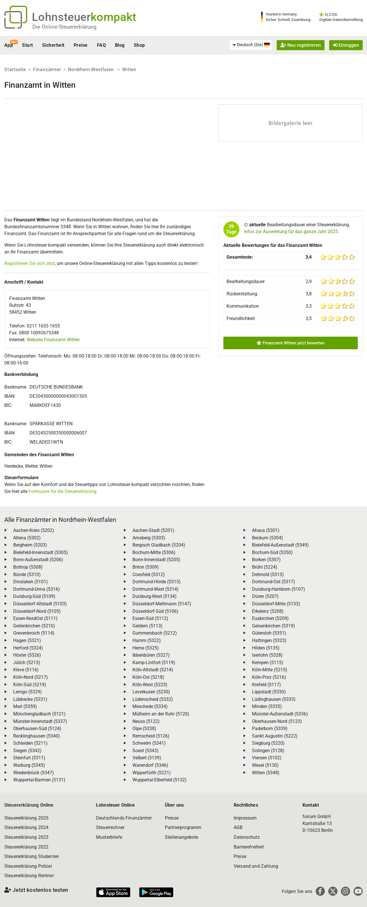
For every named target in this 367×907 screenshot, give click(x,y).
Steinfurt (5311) (29, 757)
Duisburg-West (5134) (154, 596)
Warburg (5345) (29, 765)
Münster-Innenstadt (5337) (40, 721)
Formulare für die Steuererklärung (62, 491)
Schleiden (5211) (30, 743)
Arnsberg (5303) (148, 538)
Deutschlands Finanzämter (124, 818)
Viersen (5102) (267, 757)
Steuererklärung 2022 (26, 847)
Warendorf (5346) (150, 765)
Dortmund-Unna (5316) (36, 589)
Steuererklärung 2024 (26, 827)
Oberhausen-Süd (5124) (37, 728)
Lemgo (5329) (27, 692)
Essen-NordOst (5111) (35, 618)
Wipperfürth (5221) (151, 772)
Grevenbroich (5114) (33, 633)
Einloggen (346, 45)
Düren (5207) (265, 596)
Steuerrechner (110, 827)
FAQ (101, 45)
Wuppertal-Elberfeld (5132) (159, 780)
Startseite (15, 69)
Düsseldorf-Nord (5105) (37, 611)
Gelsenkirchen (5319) (273, 626)
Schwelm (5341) (149, 743)
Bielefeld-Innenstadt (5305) (40, 552)
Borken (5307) (266, 559)
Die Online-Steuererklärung (64, 27)
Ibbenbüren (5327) (151, 655)
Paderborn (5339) (270, 728)
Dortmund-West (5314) (155, 589)
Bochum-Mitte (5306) (153, 552)
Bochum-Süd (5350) (272, 552)
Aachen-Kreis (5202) (33, 530)
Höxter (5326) (27, 655)
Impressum (245, 818)
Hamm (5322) (146, 640)
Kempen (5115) (267, 662)
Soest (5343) (145, 750)
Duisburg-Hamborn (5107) (278, 589)
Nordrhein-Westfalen (91, 69)
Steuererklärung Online (29, 805)
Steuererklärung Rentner (29, 875)
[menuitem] (251, 45)
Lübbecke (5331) (30, 699)
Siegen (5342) (27, 750)
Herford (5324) (28, 648)
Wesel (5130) (265, 765)
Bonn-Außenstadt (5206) (38, 559)
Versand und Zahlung (256, 866)
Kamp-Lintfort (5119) (153, 662)
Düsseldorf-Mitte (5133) (276, 603)
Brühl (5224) (264, 567)
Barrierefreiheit (249, 847)
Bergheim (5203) (30, 545)
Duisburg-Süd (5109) (34, 596)
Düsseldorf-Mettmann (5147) (161, 603)
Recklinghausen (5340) (36, 736)
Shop (139, 45)
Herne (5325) (145, 648)
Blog (120, 45)
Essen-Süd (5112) (150, 618)
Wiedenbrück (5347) (33, 772)
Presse (172, 818)
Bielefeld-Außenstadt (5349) (280, 545)
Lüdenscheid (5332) (152, 699)
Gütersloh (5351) (269, 633)
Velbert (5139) (146, 757)
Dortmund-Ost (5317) (273, 581)
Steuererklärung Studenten (31, 856)
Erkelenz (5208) (268, 611)
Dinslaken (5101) (30, 581)
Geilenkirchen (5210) (34, 626)
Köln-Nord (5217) (30, 677)
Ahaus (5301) (266, 530)
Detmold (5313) (268, 574)
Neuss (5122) (146, 721)
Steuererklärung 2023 (26, 837)
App (8, 45)
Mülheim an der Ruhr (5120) (160, 714)
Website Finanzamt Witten (53, 339)
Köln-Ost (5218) (148, 677)
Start (27, 45)
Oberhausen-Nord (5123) (277, 721)
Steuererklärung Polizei (28, 866)
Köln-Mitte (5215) (269, 669)
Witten (129, 69)
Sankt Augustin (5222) (275, 736)
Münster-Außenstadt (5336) (280, 714)
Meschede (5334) (150, 706)
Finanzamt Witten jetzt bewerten (291, 343)
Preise (81, 45)
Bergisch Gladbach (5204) (158, 545)
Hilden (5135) (266, 648)
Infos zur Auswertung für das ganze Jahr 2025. (291, 231)
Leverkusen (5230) (151, 692)
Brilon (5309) (145, 567)
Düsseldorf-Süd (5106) (155, 611)
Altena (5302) (27, 538)
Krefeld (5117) (266, 684)
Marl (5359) (25, 706)
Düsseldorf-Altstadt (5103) (40, 603)
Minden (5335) (267, 706)
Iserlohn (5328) (267, 655)
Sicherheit (53, 45)
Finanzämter (47, 69)
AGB (238, 827)
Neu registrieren (300, 45)
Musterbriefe (109, 837)
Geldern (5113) (147, 626)
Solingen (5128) (268, 750)
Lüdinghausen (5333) (274, 699)
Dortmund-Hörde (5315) (156, 581)
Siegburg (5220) (268, 743)
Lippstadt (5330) (269, 692)
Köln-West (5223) (149, 684)
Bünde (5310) (27, 574)
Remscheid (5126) (150, 736)
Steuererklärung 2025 (26, 818)
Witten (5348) (266, 772)
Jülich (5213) (26, 662)
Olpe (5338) (144, 728)
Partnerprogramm (183, 827)
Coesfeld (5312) (148, 574)
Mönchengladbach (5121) (39, 714)
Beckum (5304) (267, 538)
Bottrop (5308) (28, 567)
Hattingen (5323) (269, 640)
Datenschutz (247, 837)
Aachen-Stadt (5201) (153, 530)
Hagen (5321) (27, 640)
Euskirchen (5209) (270, 618)
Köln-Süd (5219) (29, 684)
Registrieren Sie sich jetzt (29, 263)
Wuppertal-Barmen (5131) (39, 780)
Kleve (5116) (26, 669)
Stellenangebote (181, 837)
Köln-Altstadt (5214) (152, 669)
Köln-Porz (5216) (269, 677)
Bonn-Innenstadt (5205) (156, 559)
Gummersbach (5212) (154, 633)
